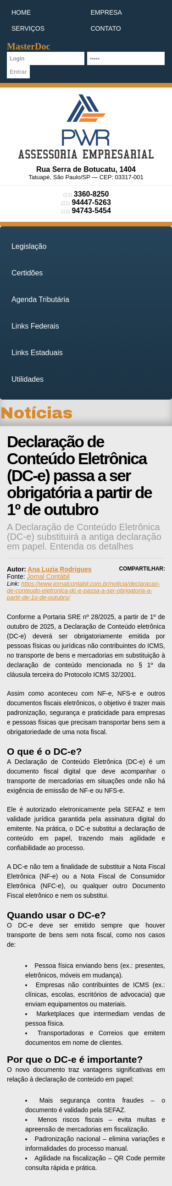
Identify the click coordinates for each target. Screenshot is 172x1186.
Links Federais (35, 326)
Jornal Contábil (48, 576)
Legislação (28, 246)
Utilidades (27, 379)
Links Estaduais (37, 353)
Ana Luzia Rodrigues (59, 569)
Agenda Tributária (40, 299)
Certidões (27, 273)
